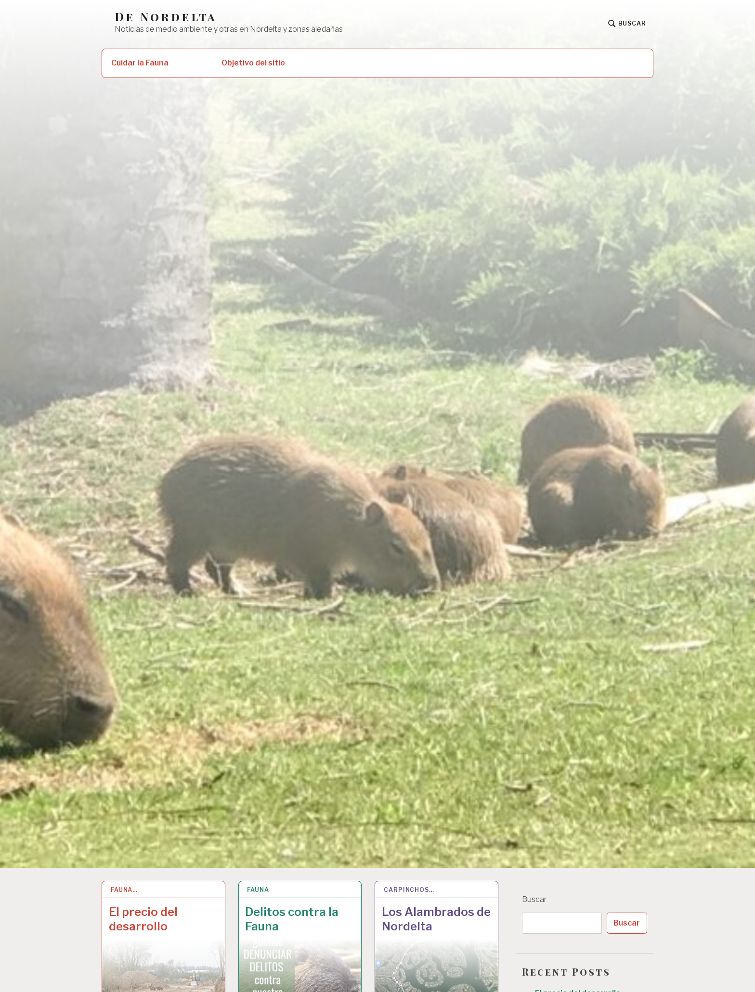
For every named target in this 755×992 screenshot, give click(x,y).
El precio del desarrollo (143, 919)
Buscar (534, 899)
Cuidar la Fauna (140, 62)
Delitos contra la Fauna (291, 919)
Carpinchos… (409, 889)
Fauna (258, 889)
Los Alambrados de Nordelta (436, 919)
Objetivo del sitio (253, 62)
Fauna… (124, 889)
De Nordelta (166, 16)
